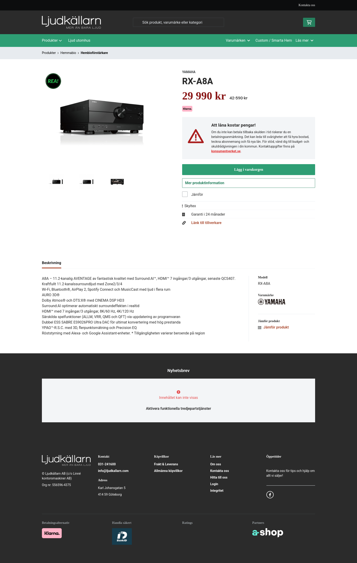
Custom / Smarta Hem (273, 40)
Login (214, 484)
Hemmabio (68, 53)
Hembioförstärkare (94, 53)
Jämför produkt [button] (273, 328)
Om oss (215, 464)
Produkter (52, 40)
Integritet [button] (216, 491)
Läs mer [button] (304, 40)
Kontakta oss (306, 5)
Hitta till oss (218, 477)
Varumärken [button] (238, 40)
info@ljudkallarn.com (113, 471)
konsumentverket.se (226, 151)
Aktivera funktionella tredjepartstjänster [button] (178, 409)
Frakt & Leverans (166, 464)
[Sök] (178, 22)
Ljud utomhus (79, 40)
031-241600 (107, 464)
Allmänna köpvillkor (168, 471)
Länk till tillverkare (206, 224)
